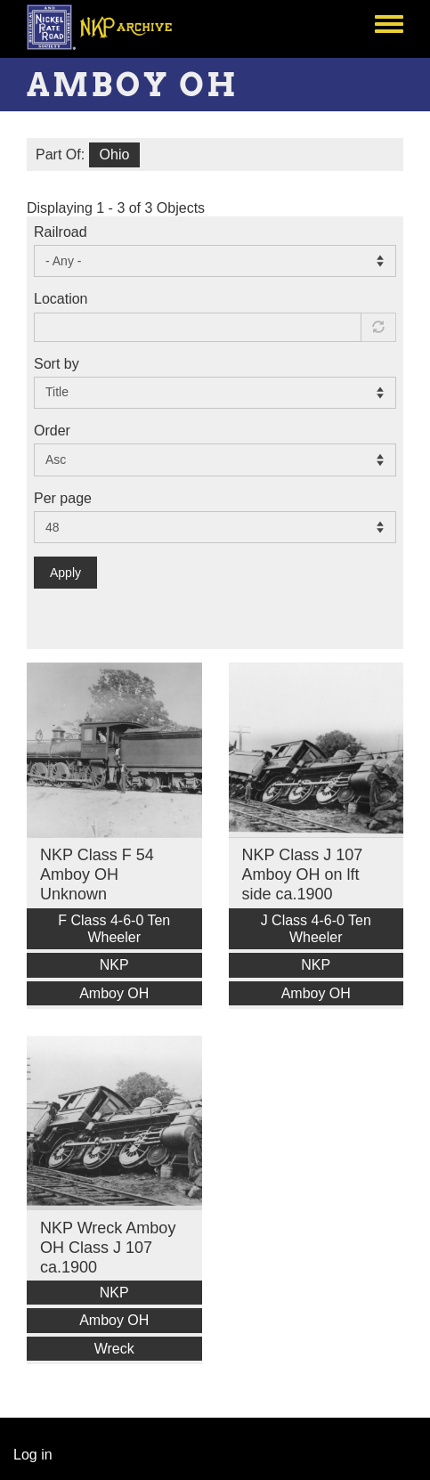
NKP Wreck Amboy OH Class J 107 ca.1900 (107, 1247)
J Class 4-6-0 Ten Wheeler (316, 929)
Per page (63, 498)
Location (61, 298)
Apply (65, 572)
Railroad (60, 232)
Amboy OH (114, 993)
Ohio (115, 154)
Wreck (114, 1348)
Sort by (56, 363)
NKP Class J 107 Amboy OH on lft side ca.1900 (302, 874)
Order (52, 430)
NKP (114, 964)
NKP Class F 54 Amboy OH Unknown (97, 874)
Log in (33, 1454)
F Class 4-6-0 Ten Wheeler (114, 929)
